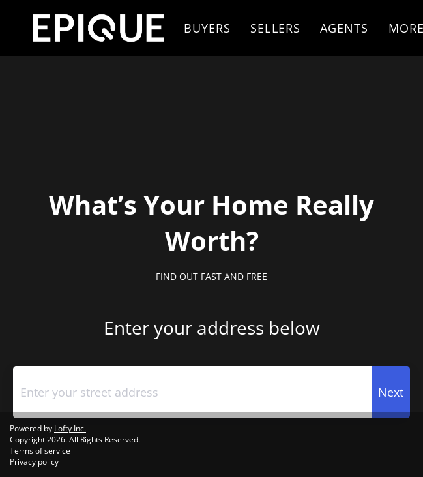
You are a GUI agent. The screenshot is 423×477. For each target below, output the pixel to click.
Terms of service (40, 450)
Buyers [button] (207, 28)
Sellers (275, 28)
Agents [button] (344, 28)
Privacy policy (34, 461)
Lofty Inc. (70, 428)
